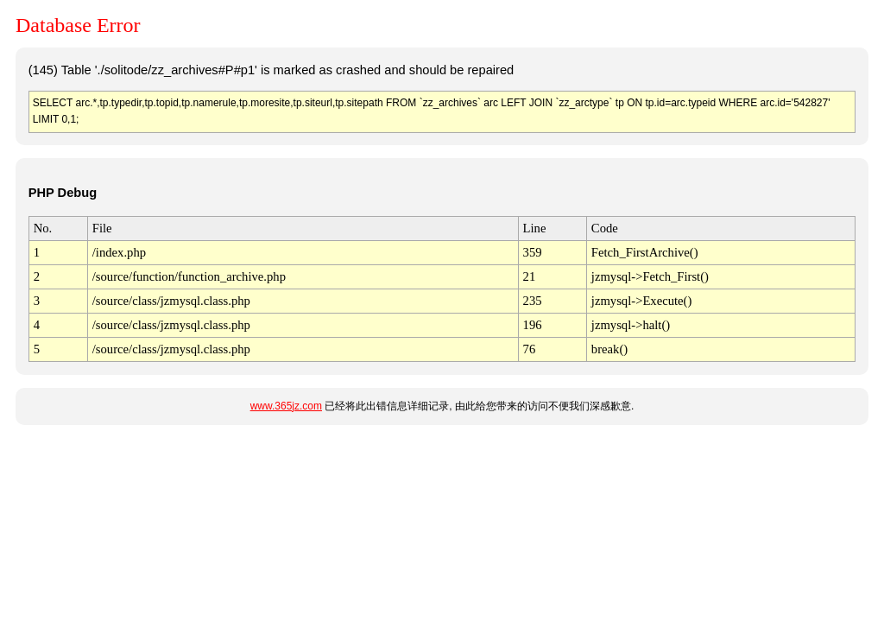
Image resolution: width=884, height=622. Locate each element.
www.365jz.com (286, 406)
